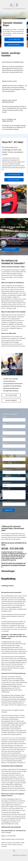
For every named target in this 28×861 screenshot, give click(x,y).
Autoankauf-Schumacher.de (9, 738)
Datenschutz (16, 855)
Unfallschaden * (6, 482)
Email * (4, 423)
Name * (4, 417)
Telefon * (5, 437)
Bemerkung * (6, 489)
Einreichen (8, 510)
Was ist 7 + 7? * (6, 501)
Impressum (23, 855)
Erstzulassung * (6, 456)
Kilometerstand (6, 469)
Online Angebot (14, 44)
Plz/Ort (4, 430)
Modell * (4, 450)
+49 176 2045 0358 (14, 39)
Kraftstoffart (5, 476)
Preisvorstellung (7, 463)
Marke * (4, 443)
